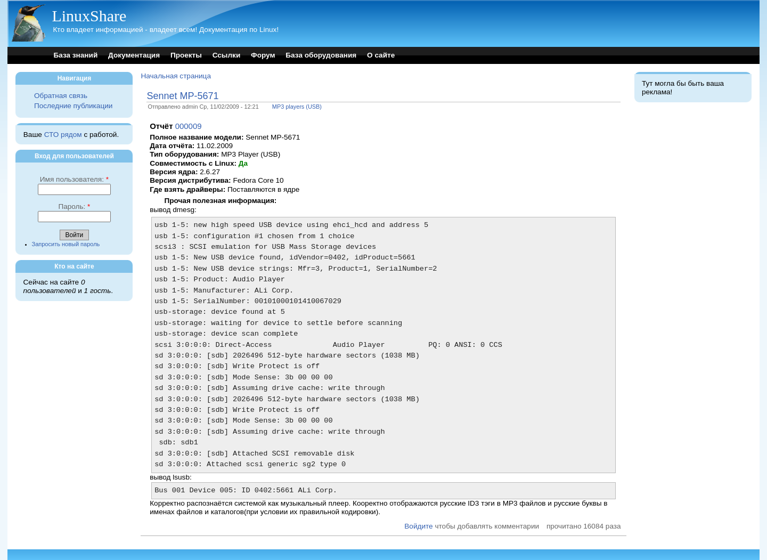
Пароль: (74, 206)
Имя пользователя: (74, 179)
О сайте (381, 55)
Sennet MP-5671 (182, 96)
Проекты (186, 55)
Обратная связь (60, 96)
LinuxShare (89, 16)
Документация (134, 55)
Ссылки (227, 55)
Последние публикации (73, 106)
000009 (188, 126)
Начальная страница (176, 76)
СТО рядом (63, 135)
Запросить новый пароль (66, 244)
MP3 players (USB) (297, 106)
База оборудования (320, 55)
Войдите (418, 526)
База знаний (75, 55)
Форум (263, 55)
